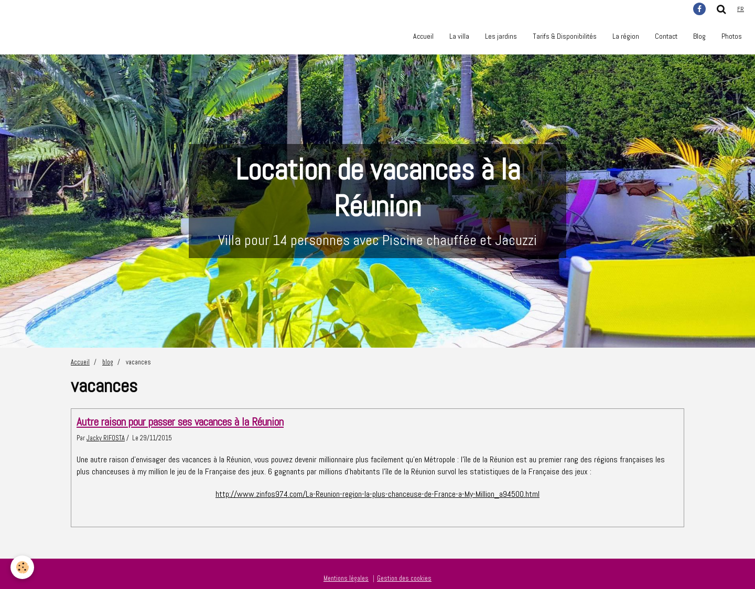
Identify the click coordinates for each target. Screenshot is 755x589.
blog (107, 362)
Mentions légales (346, 578)
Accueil (423, 36)
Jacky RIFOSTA (106, 438)
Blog (699, 36)
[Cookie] (22, 567)
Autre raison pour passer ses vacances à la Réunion (180, 422)
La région (625, 36)
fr (740, 9)
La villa (459, 36)
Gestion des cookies (404, 578)
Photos (731, 36)
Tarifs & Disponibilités (565, 36)
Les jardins (501, 36)
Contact (666, 36)
